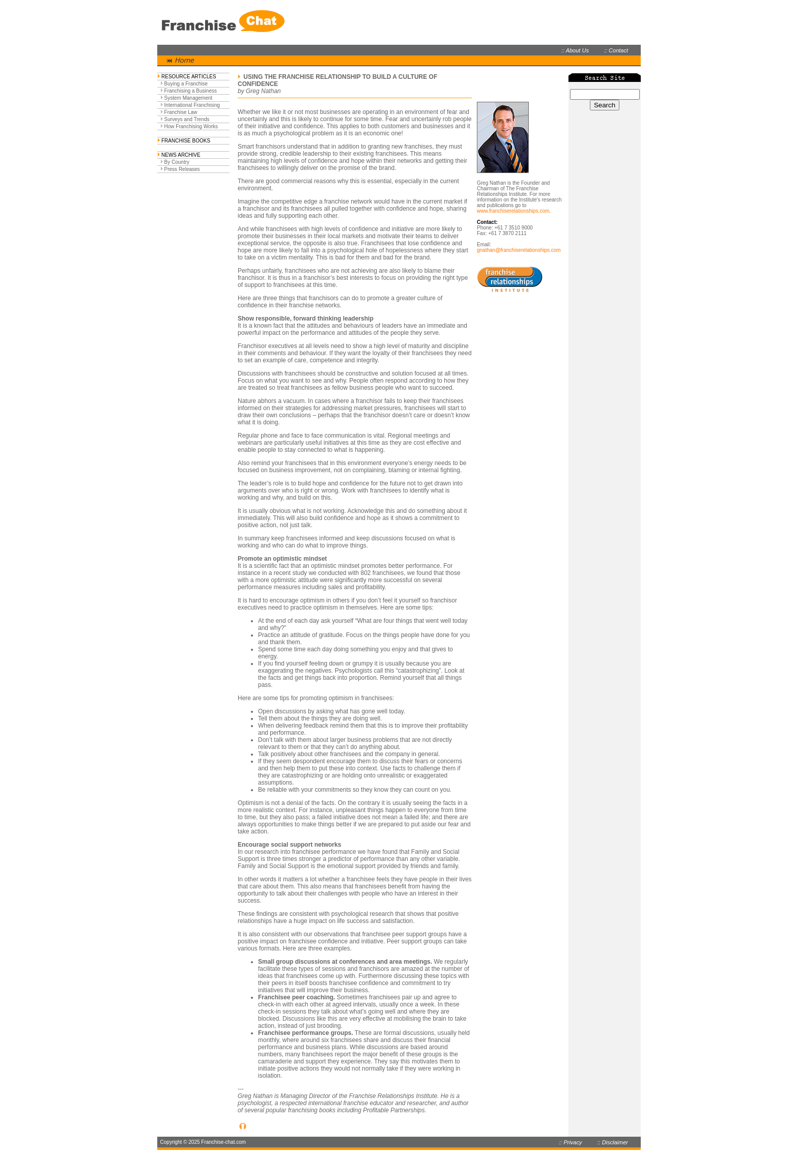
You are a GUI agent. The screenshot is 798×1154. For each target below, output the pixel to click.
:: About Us (575, 50)
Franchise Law (180, 112)
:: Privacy (570, 1142)
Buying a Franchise (186, 83)
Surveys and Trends (187, 119)
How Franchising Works (191, 126)
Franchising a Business (190, 91)
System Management (188, 98)
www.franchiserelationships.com (513, 211)
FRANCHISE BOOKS (185, 140)
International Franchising (192, 105)
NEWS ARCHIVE (181, 155)
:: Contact (616, 50)
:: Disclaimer (612, 1142)
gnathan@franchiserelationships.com (519, 250)
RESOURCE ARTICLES (188, 76)
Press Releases (182, 169)
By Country (176, 162)
